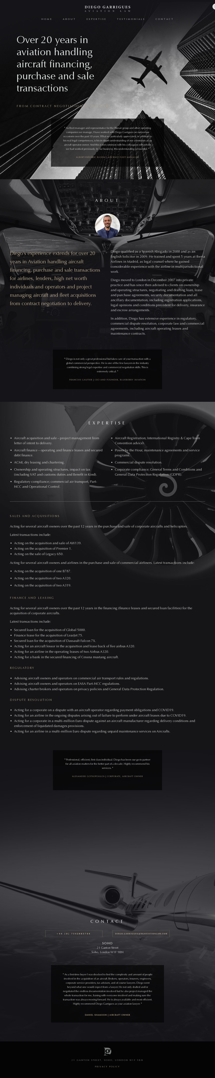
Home (46, 19)
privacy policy (107, 1066)
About (69, 19)
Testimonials (131, 19)
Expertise (96, 19)
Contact (165, 19)
